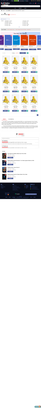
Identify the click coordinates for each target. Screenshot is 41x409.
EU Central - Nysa (17, 22)
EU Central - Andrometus (18, 20)
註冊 (33, 3)
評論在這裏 (23, 134)
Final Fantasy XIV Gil (15, 188)
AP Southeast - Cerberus (8, 19)
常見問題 (7, 0)
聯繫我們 (35, 195)
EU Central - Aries (7, 21)
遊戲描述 (4, 117)
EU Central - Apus (27, 20)
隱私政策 (10, 195)
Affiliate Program (3, 185)
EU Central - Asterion (18, 21)
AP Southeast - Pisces (28, 19)
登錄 (31, 3)
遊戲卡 (25, 8)
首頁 (1, 0)
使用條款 (6, 195)
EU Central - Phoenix (28, 22)
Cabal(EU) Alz (14, 184)
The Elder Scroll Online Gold (16, 186)
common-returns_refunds (19, 195)
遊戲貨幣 (20, 8)
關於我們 (4, 0)
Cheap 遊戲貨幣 (8, 10)
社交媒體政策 (13, 195)
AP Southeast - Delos (18, 19)
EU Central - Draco (28, 21)
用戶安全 (31, 195)
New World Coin (11, 117)
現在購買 (16, 47)
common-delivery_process (26, 195)
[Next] (39, 113)
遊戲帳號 (26, 185)
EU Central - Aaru (7, 20)
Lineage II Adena (15, 187)
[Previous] (36, 113)
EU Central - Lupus (7, 22)
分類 (4, 10)
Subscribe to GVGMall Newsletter (31, 192)
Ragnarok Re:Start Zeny (16, 185)
